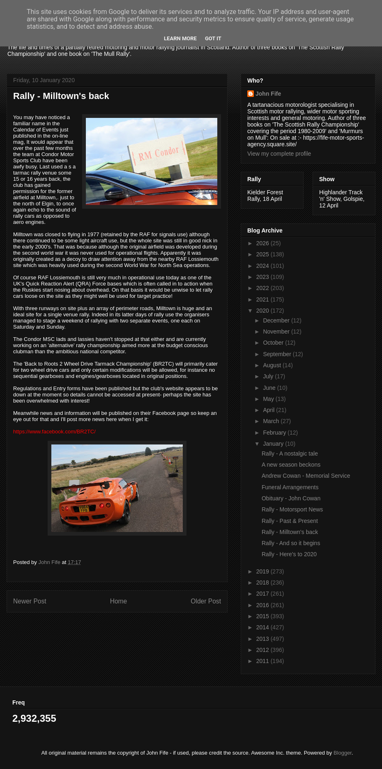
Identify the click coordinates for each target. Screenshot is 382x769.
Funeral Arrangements (290, 487)
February (275, 432)
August (272, 365)
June (270, 387)
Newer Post (29, 601)
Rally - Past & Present (290, 521)
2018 (263, 582)
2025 (263, 254)
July (269, 376)
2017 (263, 593)
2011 (263, 661)
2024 (263, 265)
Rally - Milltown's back (290, 532)
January (274, 443)
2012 (263, 650)
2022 (263, 288)
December (277, 320)
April (269, 410)
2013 (263, 638)
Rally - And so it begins (291, 543)
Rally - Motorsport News (292, 509)
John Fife (268, 93)
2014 (263, 627)
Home (118, 601)
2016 (263, 605)
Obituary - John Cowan (291, 498)
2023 (263, 277)
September (277, 354)
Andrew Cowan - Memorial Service (306, 475)
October (274, 342)
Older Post (206, 601)
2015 (263, 616)
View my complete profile (279, 153)
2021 (263, 299)
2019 (263, 571)
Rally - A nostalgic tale (290, 453)
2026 (263, 243)
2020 (263, 310)
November (277, 331)
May (269, 399)
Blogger (343, 753)
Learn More (180, 38)
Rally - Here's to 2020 (289, 554)
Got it (213, 38)
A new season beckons (291, 464)
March (272, 421)
